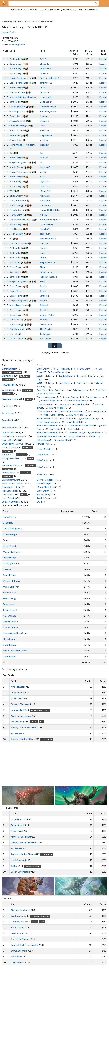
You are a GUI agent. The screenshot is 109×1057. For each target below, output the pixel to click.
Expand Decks (9, 32)
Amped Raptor (18, 686)
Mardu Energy (16, 167)
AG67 (43, 59)
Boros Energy (16, 63)
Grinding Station (17, 106)
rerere (43, 257)
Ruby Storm (15, 271)
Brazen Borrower (10, 479)
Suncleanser (16, 733)
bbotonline (45, 63)
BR (10, 238)
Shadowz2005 (47, 314)
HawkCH (44, 130)
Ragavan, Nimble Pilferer (23, 739)
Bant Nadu (14, 59)
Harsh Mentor (18, 860)
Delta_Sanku (46, 101)
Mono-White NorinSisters (22, 144)
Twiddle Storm (16, 210)
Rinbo (43, 267)
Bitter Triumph (9, 447)
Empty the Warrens (11, 458)
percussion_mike (48, 238)
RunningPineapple (48, 276)
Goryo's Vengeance (18, 78)
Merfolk (13, 333)
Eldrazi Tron (15, 291)
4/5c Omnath (9, 615)
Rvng (42, 281)
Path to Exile (8, 432)
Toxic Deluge (8, 413)
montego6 (45, 200)
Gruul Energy (15, 229)
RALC (42, 252)
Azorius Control (17, 120)
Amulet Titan (15, 139)
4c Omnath (14, 262)
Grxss (42, 125)
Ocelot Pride (17, 698)
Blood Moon (17, 927)
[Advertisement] (57, 764)
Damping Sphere (19, 950)
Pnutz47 (44, 243)
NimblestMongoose (50, 219)
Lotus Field (7, 498)
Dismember (7, 375)
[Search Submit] (96, 3)
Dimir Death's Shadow (20, 219)
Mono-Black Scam (18, 243)
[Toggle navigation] (104, 3)
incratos (44, 139)
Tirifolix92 (45, 333)
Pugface (44, 248)
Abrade (5, 454)
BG (11, 152)
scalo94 (43, 300)
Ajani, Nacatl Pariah (20, 715)
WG (11, 191)
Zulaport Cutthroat (11, 501)
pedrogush (45, 233)
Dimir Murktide (17, 92)
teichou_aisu (46, 324)
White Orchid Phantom (13, 436)
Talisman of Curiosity (12, 483)
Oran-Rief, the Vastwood (14, 443)
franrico (44, 116)
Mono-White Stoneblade (21, 97)
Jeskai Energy (16, 233)
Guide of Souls (18, 692)
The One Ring (17, 721)
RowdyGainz (46, 271)
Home (11, 21)
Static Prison (17, 933)
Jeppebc (44, 157)
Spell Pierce (7, 406)
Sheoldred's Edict (10, 487)
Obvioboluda (46, 224)
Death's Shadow (10, 621)
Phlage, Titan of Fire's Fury (23, 727)
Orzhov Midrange (18, 125)
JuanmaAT (45, 167)
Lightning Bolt (9, 368)
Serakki (43, 310)
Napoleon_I (45, 205)
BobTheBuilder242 (49, 78)
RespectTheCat (47, 262)
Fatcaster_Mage (48, 106)
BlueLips (44, 73)
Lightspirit (45, 181)
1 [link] (54, 345)
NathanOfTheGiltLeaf (50, 210)
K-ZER (43, 176)
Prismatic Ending (10, 398)
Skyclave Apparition (11, 427)
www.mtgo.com (17, 44)
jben (42, 152)
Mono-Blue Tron (17, 200)
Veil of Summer (9, 390)
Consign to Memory (21, 939)
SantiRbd (44, 295)
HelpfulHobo (46, 135)
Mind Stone (7, 494)
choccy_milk (46, 97)
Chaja (42, 87)
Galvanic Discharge (20, 704)
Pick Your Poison (10, 490)
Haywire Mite (8, 384)
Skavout (44, 319)
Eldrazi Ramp (15, 116)
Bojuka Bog (7, 440)
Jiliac (42, 162)
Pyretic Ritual (8, 472)
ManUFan (45, 195)
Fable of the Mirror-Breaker (25, 944)
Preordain (6, 420)
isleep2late (45, 144)
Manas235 (45, 191)
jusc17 (43, 172)
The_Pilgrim (46, 329)
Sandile (43, 286)
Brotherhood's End (11, 465)
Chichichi (44, 92)
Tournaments (26, 21)
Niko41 (43, 214)
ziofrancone (45, 338)
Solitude (15, 866)
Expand (103, 59)
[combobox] (49, 3)
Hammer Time (16, 130)
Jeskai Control (16, 338)
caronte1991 (46, 82)
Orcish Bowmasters (20, 871)
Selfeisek (44, 305)
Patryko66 (45, 229)
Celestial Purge (18, 962)
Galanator (45, 120)
